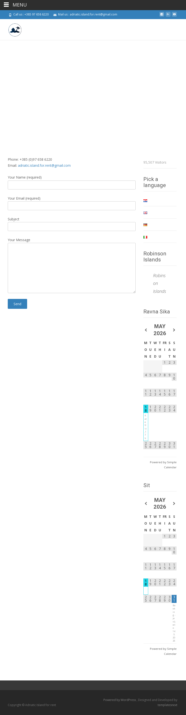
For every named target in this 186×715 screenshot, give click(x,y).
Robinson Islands (154, 257)
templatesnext (167, 705)
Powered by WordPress (120, 700)
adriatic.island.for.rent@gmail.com (44, 165)
